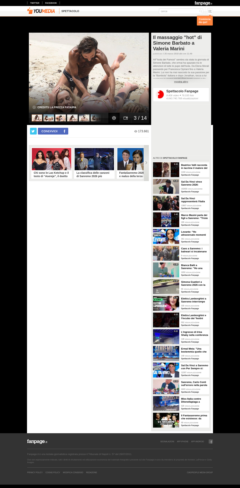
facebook (51, 3)
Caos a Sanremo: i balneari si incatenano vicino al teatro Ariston (194, 250)
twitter (34, 3)
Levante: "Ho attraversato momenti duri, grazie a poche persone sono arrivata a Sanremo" (194, 233)
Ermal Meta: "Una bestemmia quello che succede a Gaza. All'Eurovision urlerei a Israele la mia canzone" (194, 350)
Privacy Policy (35, 472)
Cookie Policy (52, 472)
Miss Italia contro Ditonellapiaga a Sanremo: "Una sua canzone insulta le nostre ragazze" (192, 400)
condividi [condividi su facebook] (49, 131)
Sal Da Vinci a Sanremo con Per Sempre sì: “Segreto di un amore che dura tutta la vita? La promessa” (194, 367)
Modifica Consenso (73, 472)
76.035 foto (188, 95)
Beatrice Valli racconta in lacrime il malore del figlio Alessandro (194, 167)
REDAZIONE (91, 472)
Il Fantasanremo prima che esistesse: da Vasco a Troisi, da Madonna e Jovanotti (194, 417)
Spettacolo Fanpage (182, 91)
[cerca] (181, 11)
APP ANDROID (197, 441)
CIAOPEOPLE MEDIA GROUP (200, 472)
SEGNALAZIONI (167, 441)
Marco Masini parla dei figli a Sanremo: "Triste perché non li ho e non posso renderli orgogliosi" (194, 217)
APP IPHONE (182, 441)
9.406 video (172, 95)
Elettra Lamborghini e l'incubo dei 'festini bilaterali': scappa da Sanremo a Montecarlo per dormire (194, 317)
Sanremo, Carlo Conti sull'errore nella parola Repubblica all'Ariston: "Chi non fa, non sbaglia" (194, 384)
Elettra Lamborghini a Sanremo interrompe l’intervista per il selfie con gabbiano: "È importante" (194, 300)
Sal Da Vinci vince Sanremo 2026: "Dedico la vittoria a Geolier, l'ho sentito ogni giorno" (192, 183)
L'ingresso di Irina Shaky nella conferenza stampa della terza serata (194, 334)
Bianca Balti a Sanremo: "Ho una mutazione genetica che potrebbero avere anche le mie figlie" (193, 267)
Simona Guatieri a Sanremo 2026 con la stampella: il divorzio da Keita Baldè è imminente (193, 283)
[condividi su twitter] (33, 131)
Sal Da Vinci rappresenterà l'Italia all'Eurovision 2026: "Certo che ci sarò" (193, 200)
